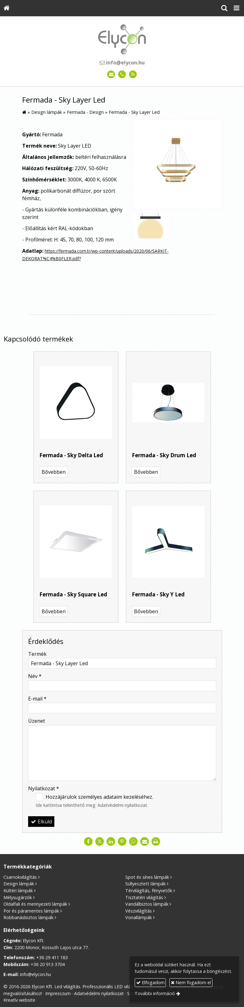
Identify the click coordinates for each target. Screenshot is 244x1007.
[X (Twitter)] (100, 842)
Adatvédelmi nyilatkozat (122, 805)
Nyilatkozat (43, 788)
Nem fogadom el (191, 982)
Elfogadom (150, 982)
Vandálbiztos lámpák (146, 904)
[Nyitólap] (6, 8)
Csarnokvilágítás (20, 877)
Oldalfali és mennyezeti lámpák (35, 904)
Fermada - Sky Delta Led (71, 455)
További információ (155, 993)
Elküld (41, 821)
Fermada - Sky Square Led (73, 594)
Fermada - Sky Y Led (158, 594)
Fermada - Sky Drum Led (164, 455)
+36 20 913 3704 (48, 964)
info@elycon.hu (122, 62)
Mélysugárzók (17, 897)
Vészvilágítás (138, 911)
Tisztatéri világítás (144, 897)
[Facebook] (88, 842)
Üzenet (36, 720)
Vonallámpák (138, 917)
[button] (236, 8)
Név (35, 676)
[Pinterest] (122, 842)
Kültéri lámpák (18, 890)
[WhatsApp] (133, 842)
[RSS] (132, 74)
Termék (37, 653)
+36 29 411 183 (52, 957)
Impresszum (58, 993)
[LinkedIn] (111, 842)
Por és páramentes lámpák (31, 911)
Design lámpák (18, 884)
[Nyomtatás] (156, 842)
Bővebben (54, 471)
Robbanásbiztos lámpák (28, 917)
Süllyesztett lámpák (145, 884)
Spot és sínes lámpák (147, 877)
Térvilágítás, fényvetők (148, 890)
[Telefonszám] (122, 74)
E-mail (37, 698)
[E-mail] (111, 74)
